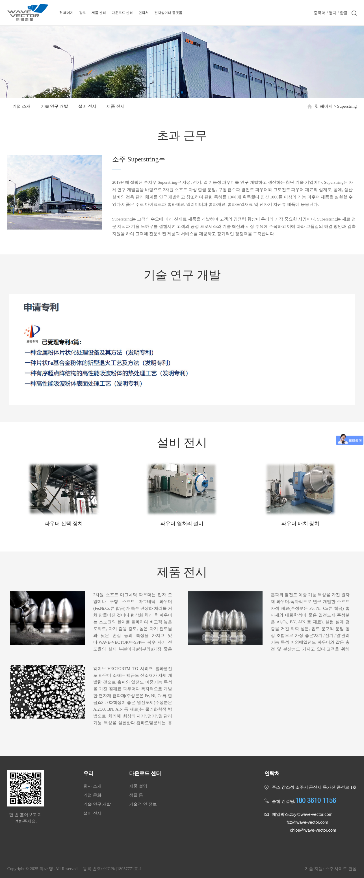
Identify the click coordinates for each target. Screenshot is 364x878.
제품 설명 (138, 786)
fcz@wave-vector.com (307, 822)
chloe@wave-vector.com (313, 830)
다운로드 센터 (122, 13)
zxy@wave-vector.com (311, 814)
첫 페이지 (66, 13)
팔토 (82, 13)
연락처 (143, 13)
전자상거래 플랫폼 (168, 13)
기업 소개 (21, 106)
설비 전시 (87, 106)
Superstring (347, 106)
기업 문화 (92, 795)
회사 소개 (92, 786)
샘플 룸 (136, 795)
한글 (344, 12)
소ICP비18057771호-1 (122, 868)
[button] (182, 92)
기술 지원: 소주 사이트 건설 (331, 868)
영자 (333, 12)
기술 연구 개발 (54, 106)
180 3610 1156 (315, 800)
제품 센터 (99, 13)
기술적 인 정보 (143, 804)
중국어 (320, 13)
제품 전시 (116, 106)
